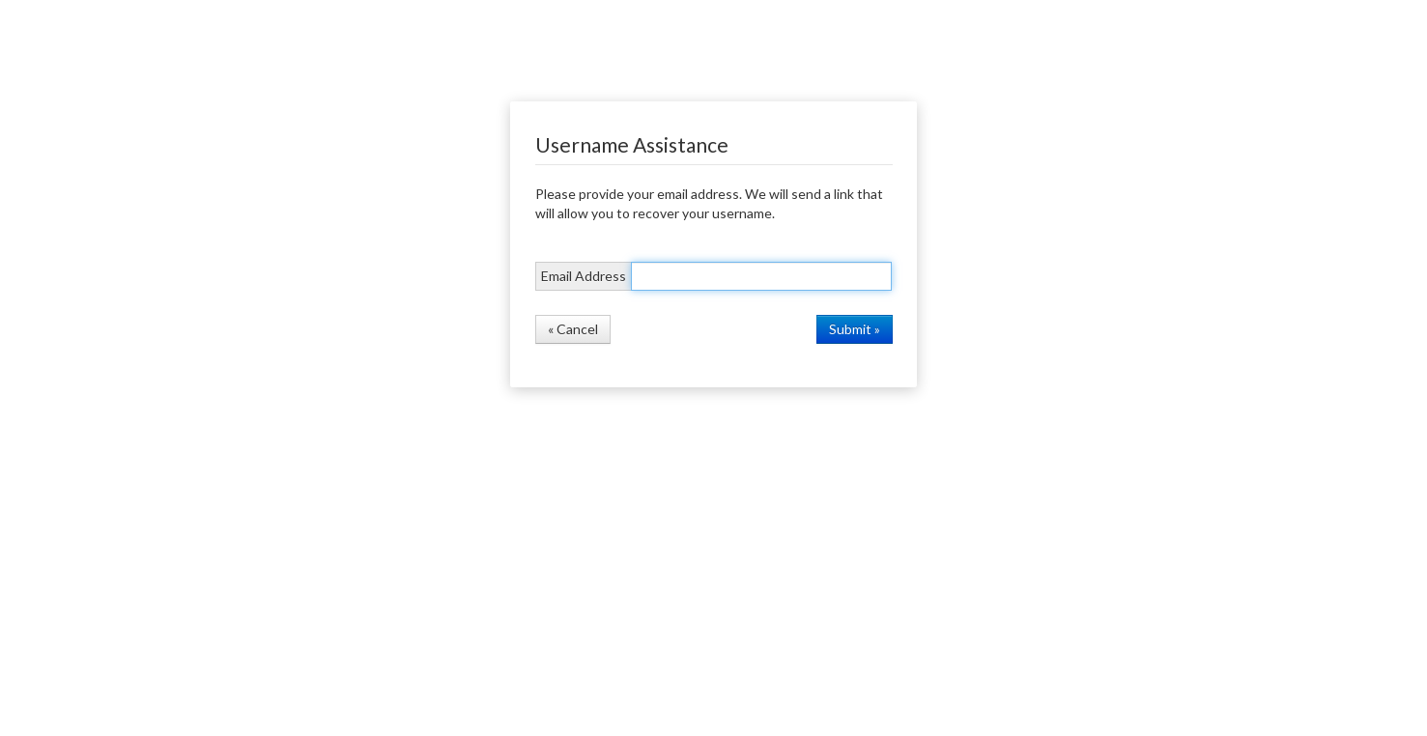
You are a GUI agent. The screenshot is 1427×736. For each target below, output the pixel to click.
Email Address (583, 276)
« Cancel (573, 329)
